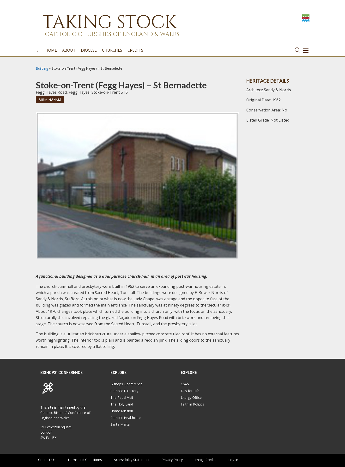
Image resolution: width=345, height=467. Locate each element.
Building (42, 68)
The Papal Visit (121, 397)
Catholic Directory (124, 390)
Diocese (89, 50)
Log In (233, 459)
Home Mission (121, 411)
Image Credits (205, 459)
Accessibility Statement (132, 459)
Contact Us (46, 459)
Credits (135, 50)
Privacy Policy (172, 459)
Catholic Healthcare (125, 417)
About (69, 50)
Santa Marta (120, 424)
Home (51, 50)
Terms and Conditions (84, 459)
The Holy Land (121, 404)
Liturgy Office (191, 397)
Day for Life (190, 390)
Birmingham (50, 99)
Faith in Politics (192, 404)
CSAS (185, 384)
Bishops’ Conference (126, 384)
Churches (112, 50)
